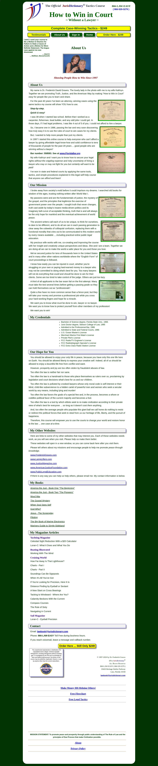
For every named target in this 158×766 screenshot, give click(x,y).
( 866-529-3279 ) (121, 9)
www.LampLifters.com (41, 459)
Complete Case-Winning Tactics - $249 (79, 28)
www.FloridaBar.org (70, 153)
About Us (59, 34)
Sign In (76, 34)
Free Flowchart (78, 693)
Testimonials (38, 34)
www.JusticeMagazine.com (43, 463)
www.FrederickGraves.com (43, 455)
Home (89, 34)
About (78, 742)
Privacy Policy (78, 748)
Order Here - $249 (113, 34)
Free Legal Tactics (78, 699)
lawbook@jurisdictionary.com (113, 675)
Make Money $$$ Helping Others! (78, 688)
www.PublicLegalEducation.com (46, 472)
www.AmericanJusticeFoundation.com (48, 467)
